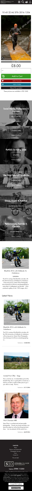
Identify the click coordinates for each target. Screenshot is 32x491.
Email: (7, 472)
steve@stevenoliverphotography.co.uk (18, 472)
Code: (14, 62)
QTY (2, 70)
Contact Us (15, 455)
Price (12, 63)
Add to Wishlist (17, 84)
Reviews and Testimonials (16, 449)
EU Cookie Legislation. (16, 475)
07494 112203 (19, 469)
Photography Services (15, 451)
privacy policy (6, 477)
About (15, 447)
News (15, 453)
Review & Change (16, 488)
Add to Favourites (17, 81)
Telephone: (11, 469)
